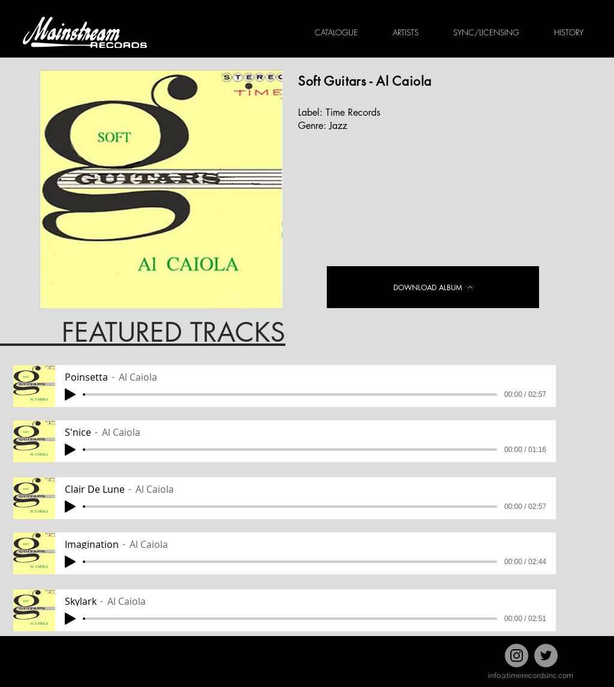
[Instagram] (516, 655)
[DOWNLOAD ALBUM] (433, 287)
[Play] (70, 394)
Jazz (338, 125)
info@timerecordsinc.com (530, 675)
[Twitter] (546, 655)
